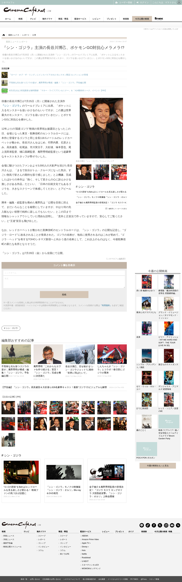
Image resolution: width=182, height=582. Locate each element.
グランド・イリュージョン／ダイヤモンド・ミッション (168, 315)
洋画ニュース (8, 539)
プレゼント (111, 19)
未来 (138, 337)
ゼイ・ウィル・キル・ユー (146, 387)
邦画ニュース (8, 536)
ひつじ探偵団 (142, 408)
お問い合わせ (35, 579)
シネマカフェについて (71, 579)
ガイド (131, 532)
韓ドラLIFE (64, 554)
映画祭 (126, 19)
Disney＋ (85, 547)
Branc (159, 19)
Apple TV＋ (86, 543)
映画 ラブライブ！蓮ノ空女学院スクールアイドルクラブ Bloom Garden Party (168, 434)
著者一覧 (24, 579)
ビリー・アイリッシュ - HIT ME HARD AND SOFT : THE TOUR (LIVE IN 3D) (168, 341)
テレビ (33, 19)
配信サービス (80, 19)
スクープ (42, 536)
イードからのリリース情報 (118, 579)
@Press (144, 579)
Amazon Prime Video (90, 539)
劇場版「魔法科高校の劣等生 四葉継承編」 (168, 291)
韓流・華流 (63, 19)
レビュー (96, 19)
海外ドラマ (47, 19)
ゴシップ (42, 543)
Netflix (84, 554)
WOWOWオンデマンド (91, 568)
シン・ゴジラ (86, 186)
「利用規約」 (106, 305)
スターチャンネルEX (90, 565)
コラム (41, 550)
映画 (20, 19)
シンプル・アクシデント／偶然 (146, 365)
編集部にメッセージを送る (118, 208)
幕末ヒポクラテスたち (146, 312)
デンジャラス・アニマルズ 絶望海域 (168, 387)
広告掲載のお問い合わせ (51, 579)
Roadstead (86, 558)
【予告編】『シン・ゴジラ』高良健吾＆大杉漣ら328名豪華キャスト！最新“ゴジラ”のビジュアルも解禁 (63, 387)
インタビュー (43, 547)
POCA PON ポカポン (145, 458)
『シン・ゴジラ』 (12, 105)
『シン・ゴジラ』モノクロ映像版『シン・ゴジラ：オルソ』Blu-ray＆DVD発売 (110, 197)
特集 (170, 532)
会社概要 (101, 579)
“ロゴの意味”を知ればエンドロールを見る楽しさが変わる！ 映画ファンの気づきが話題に (115, 192)
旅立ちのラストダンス (168, 364)
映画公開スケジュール (12, 547)
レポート (42, 539)
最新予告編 (7, 543)
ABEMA (85, 536)
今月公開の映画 (142, 19)
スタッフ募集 (154, 579)
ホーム (8, 19)
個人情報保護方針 (89, 579)
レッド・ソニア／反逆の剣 (168, 409)
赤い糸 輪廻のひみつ (145, 290)
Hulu (84, 550)
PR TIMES (134, 579)
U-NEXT (85, 561)
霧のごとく (141, 430)
